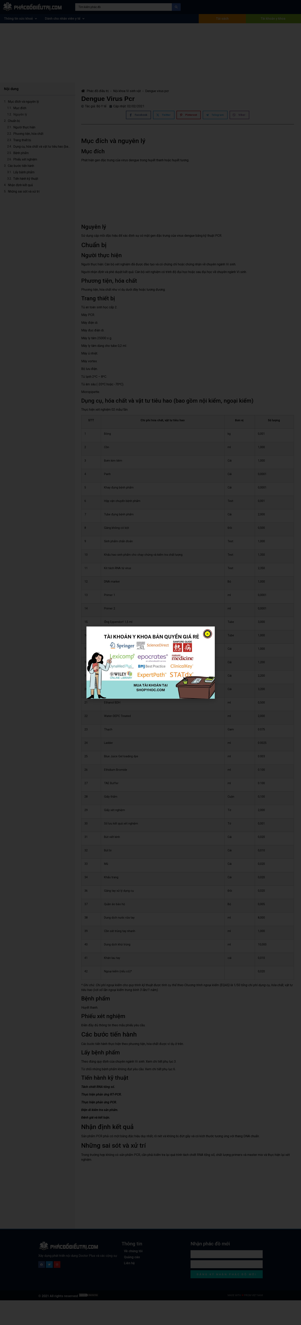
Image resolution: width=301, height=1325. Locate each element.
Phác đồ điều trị (95, 91)
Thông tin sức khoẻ (20, 18)
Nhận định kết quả (20, 185)
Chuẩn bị (14, 121)
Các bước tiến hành (21, 166)
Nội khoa (119, 91)
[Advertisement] (150, 53)
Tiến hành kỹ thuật (25, 179)
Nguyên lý (20, 114)
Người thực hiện (24, 127)
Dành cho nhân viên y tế (64, 18)
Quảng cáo (132, 1257)
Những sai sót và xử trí (24, 191)
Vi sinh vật (133, 91)
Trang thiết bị (22, 140)
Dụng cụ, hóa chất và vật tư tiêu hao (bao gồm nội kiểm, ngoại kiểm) (42, 146)
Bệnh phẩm (21, 153)
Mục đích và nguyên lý (23, 102)
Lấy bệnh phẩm (23, 172)
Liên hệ (129, 1263)
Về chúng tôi (133, 1251)
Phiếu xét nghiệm (25, 159)
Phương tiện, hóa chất (28, 134)
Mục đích (19, 108)
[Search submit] (176, 7)
